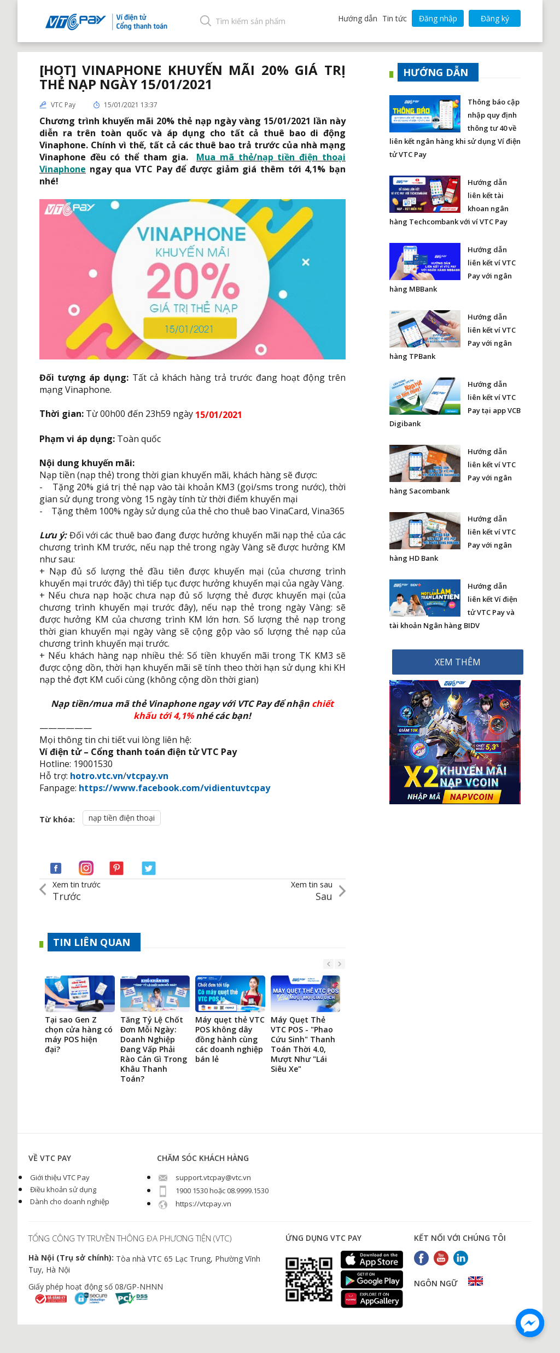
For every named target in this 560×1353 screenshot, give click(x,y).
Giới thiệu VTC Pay (59, 1177)
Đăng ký (495, 18)
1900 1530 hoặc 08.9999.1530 (213, 1190)
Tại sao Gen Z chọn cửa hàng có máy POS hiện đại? (79, 1034)
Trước (76, 891)
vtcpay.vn (147, 776)
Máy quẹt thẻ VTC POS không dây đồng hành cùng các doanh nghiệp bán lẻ (230, 1039)
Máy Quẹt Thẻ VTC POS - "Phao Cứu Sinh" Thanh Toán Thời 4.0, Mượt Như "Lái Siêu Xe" (303, 1044)
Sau (311, 891)
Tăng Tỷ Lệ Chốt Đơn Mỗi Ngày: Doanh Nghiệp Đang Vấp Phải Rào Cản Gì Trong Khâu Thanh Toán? (153, 1049)
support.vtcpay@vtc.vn (204, 1177)
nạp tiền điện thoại (122, 817)
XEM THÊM (458, 662)
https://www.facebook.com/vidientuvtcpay (174, 788)
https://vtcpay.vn (194, 1204)
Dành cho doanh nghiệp (68, 1201)
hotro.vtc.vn (96, 776)
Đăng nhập (438, 18)
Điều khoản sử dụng (62, 1189)
